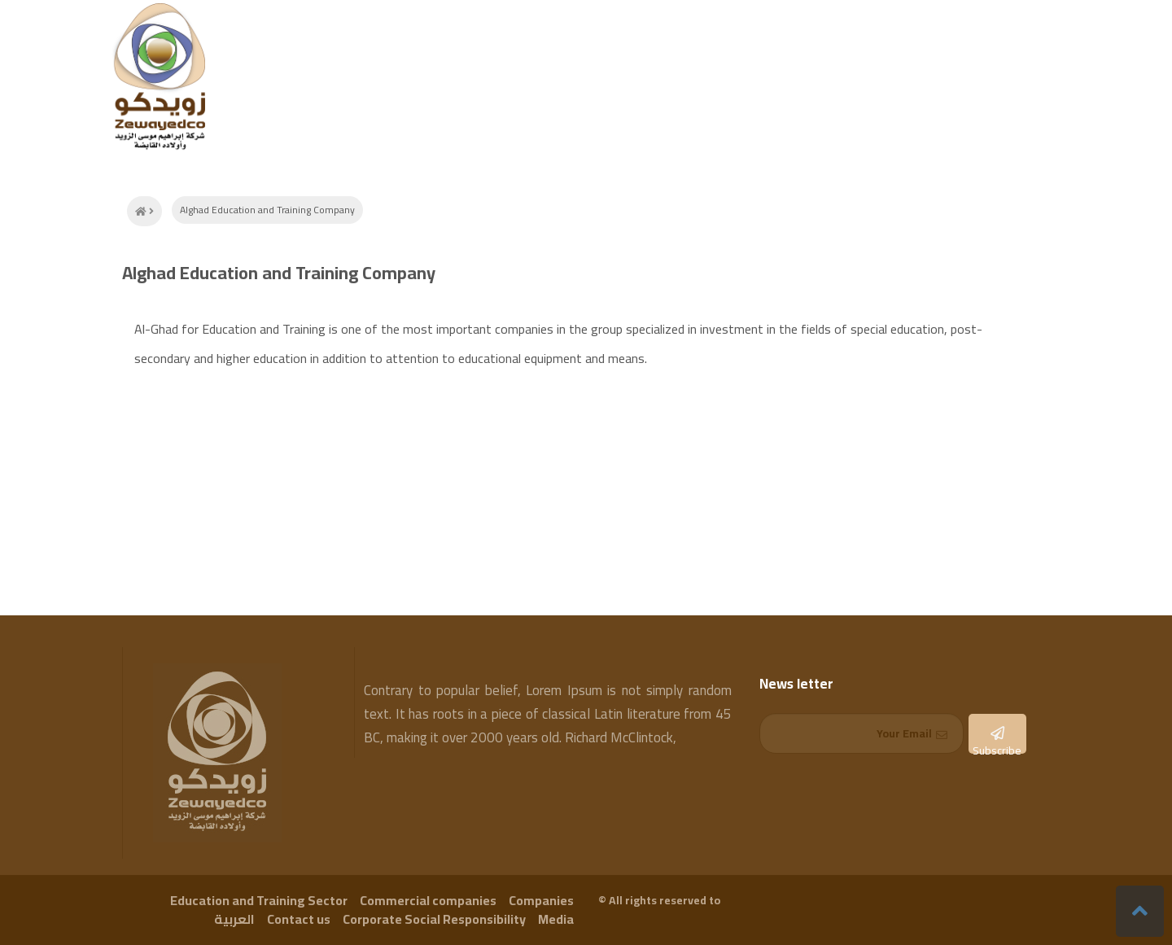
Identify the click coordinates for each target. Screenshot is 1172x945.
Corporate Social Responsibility (434, 919)
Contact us (298, 919)
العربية (234, 919)
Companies (541, 900)
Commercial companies (428, 900)
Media (556, 919)
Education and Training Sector (259, 900)
